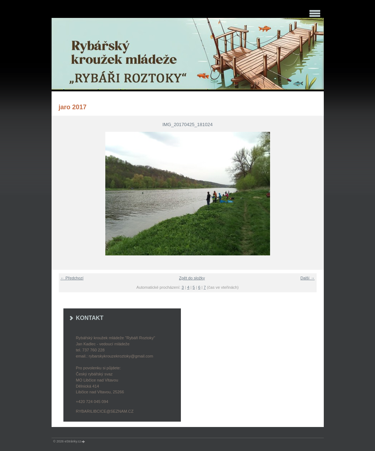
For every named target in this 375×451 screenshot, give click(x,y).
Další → (308, 278)
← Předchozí (72, 278)
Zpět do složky (192, 278)
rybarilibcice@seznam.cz (105, 411)
